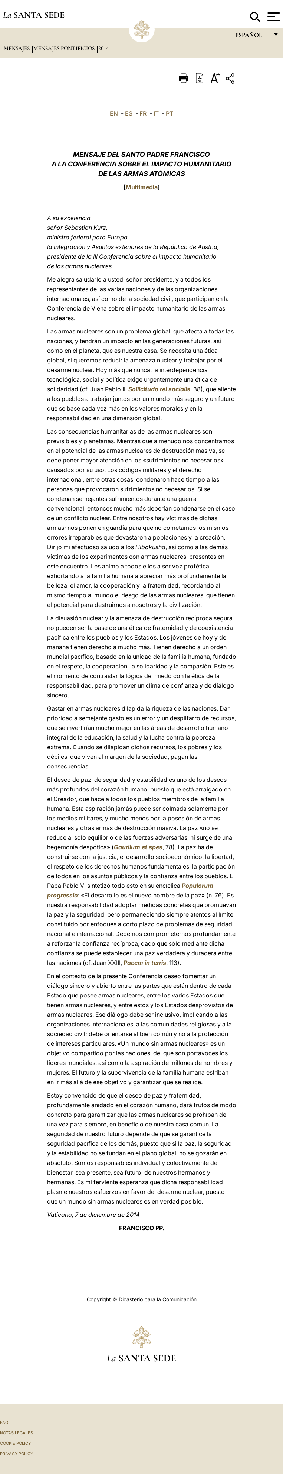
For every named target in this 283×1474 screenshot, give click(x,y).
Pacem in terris (145, 962)
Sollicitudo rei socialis (159, 389)
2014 (103, 48)
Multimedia (142, 187)
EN (114, 113)
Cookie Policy (15, 1443)
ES (128, 113)
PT (169, 113)
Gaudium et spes (138, 847)
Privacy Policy (16, 1453)
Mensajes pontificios (64, 48)
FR (143, 113)
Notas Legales (16, 1432)
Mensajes (17, 48)
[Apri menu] (273, 16)
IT (156, 113)
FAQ (4, 1422)
